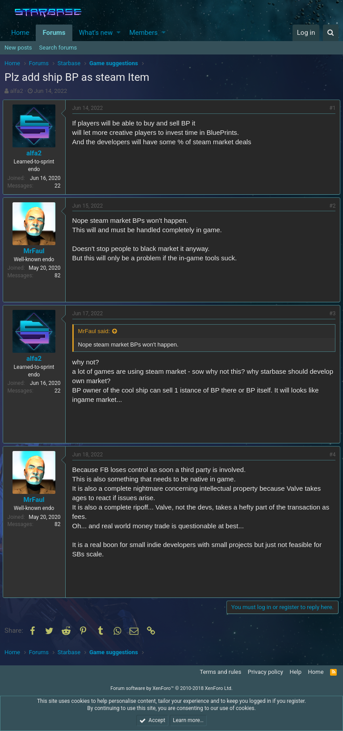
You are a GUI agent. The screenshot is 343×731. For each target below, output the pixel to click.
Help (295, 671)
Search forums (58, 47)
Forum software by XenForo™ (171, 688)
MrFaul (35, 251)
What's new (96, 33)
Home (20, 33)
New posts (18, 47)
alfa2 (16, 91)
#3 (330, 313)
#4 (330, 454)
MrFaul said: (96, 331)
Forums (53, 33)
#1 (330, 108)
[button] (118, 33)
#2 (330, 206)
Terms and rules (220, 671)
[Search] (331, 33)
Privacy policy (265, 671)
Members (144, 33)
